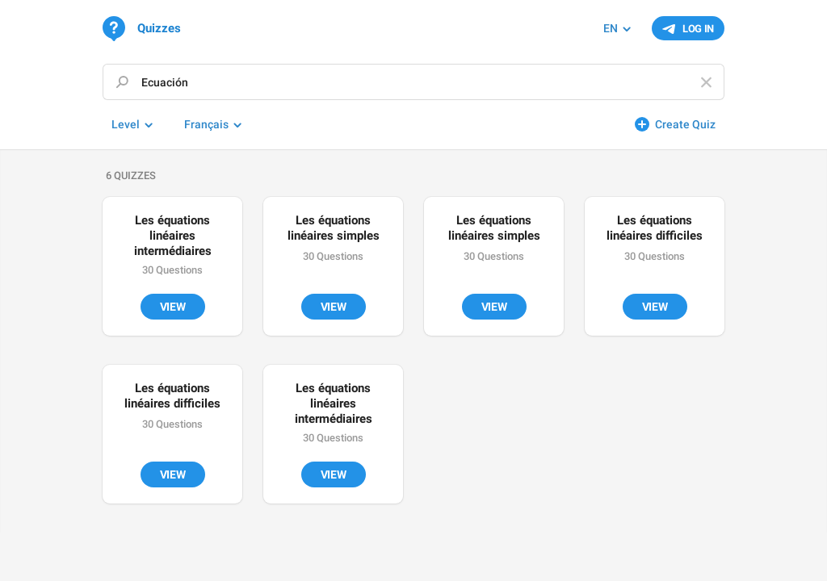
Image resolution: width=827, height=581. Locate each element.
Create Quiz (685, 124)
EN (610, 28)
